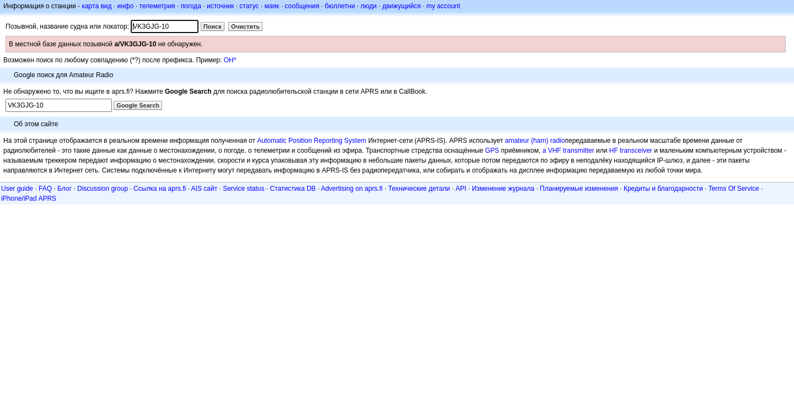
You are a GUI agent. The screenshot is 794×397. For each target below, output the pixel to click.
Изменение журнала (503, 188)
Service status (243, 188)
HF (613, 150)
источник (220, 6)
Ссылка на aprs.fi (159, 188)
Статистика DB (293, 188)
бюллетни (340, 6)
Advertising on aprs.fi (352, 188)
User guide (17, 188)
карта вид (96, 6)
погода (191, 6)
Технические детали (419, 188)
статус (249, 6)
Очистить (245, 26)
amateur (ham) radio (535, 140)
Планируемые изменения (579, 188)
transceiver (636, 150)
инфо (125, 6)
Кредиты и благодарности (663, 188)
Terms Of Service (734, 188)
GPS (492, 150)
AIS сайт (204, 188)
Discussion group (102, 188)
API (460, 188)
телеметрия (157, 6)
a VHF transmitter (568, 150)
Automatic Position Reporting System (311, 140)
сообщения (302, 6)
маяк (272, 6)
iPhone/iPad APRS (28, 198)
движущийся (401, 6)
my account (443, 6)
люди (369, 6)
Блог (64, 188)
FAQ (45, 188)
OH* (230, 60)
